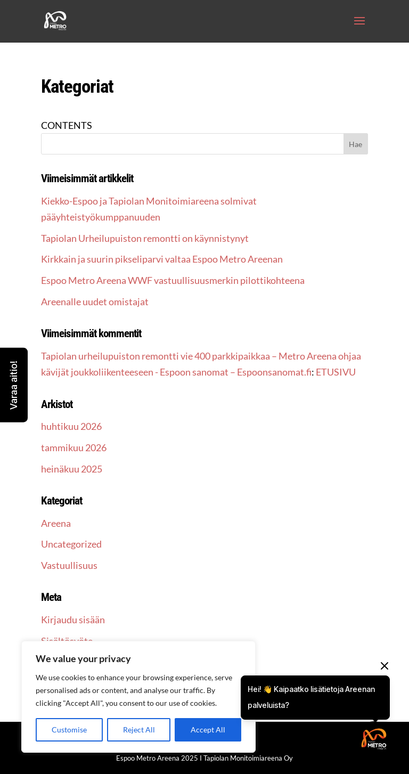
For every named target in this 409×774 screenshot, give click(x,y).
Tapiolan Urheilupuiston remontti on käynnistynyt (145, 238)
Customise (69, 729)
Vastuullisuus (69, 565)
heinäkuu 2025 (71, 469)
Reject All (139, 729)
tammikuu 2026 (74, 447)
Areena (56, 523)
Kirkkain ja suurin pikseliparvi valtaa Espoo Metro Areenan (162, 259)
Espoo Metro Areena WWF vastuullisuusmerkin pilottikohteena (173, 280)
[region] (138, 697)
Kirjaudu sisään (73, 619)
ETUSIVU (336, 372)
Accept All (208, 729)
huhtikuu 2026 (71, 426)
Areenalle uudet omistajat (95, 301)
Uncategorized (71, 544)
